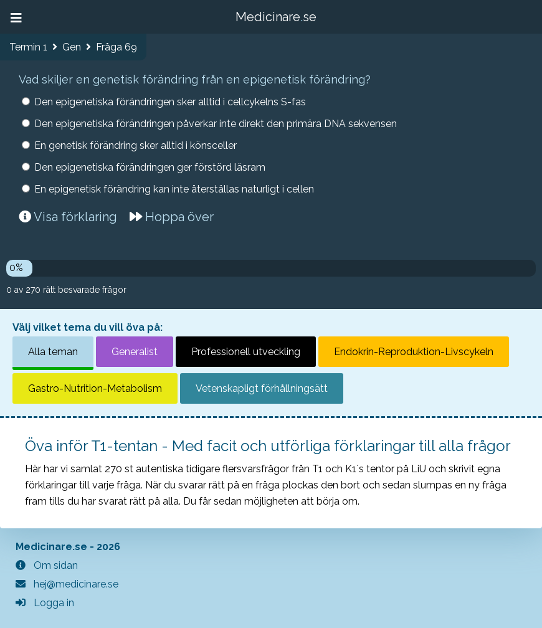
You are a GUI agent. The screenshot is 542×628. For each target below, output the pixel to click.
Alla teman (53, 352)
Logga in (45, 603)
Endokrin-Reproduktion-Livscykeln (413, 352)
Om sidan (47, 565)
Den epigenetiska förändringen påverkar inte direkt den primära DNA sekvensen (215, 124)
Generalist (135, 352)
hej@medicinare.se (67, 584)
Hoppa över (172, 216)
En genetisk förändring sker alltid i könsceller (135, 145)
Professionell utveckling (245, 352)
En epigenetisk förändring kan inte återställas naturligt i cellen (174, 189)
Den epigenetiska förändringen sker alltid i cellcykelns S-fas (170, 102)
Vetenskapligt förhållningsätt (262, 388)
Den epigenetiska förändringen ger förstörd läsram (149, 167)
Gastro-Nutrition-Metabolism (95, 388)
